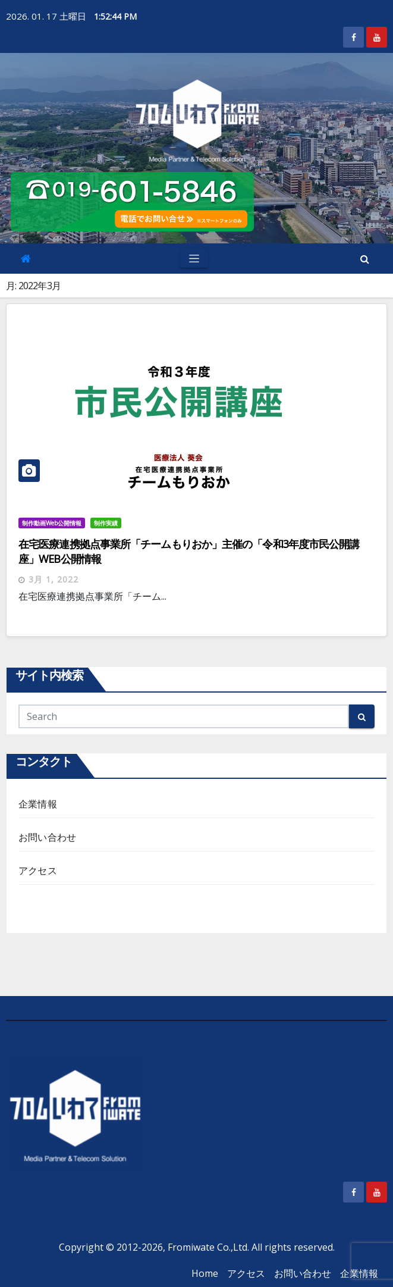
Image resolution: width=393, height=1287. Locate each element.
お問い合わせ (47, 837)
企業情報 (37, 803)
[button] (364, 259)
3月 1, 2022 (53, 579)
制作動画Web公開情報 (51, 523)
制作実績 (106, 523)
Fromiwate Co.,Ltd (207, 1247)
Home (204, 1273)
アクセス (37, 870)
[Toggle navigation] (194, 258)
